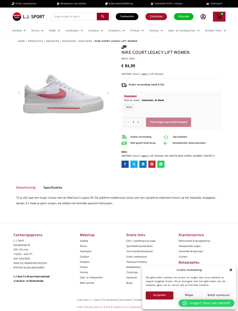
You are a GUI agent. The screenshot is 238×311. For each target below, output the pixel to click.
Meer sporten (87, 283)
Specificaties (52, 188)
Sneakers (52, 41)
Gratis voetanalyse (136, 256)
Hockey (84, 272)
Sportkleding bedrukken (139, 246)
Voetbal (84, 241)
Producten (35, 41)
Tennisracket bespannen (139, 251)
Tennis (83, 246)
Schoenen (69, 41)
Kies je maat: (144, 100)
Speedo (117, 307)
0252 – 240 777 (23, 254)
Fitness (84, 267)
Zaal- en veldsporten (91, 277)
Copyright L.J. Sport (89, 300)
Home (21, 41)
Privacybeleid (110, 300)
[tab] (27, 189)
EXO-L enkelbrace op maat (140, 241)
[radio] (129, 107)
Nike (132, 58)
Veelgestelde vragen (190, 246)
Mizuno (99, 307)
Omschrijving (25, 188)
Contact (183, 256)
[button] (231, 270)
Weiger (189, 295)
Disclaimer (126, 300)
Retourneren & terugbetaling (194, 241)
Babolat (136, 307)
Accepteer (159, 295)
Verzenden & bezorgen (191, 251)
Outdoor (84, 256)
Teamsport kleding (136, 262)
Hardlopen (85, 251)
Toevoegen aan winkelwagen (169, 122)
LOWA (80, 307)
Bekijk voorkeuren (219, 295)
